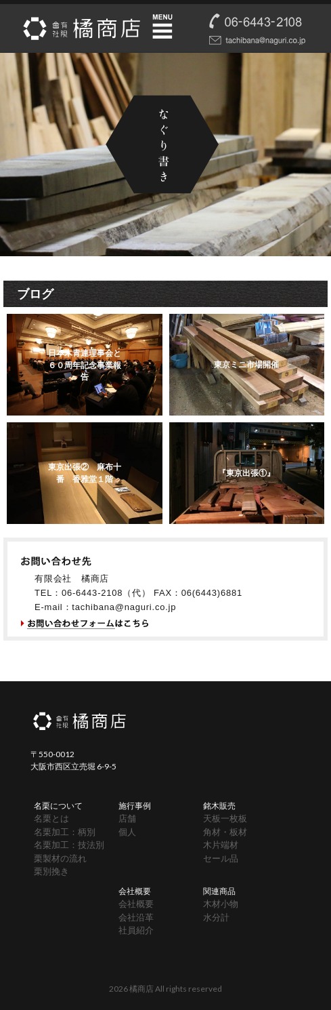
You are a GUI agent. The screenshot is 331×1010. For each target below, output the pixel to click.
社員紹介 (136, 930)
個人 (127, 831)
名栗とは (51, 818)
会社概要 (136, 903)
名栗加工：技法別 (69, 844)
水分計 (216, 917)
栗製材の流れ (60, 858)
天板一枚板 (225, 818)
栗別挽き (51, 871)
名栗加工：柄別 (64, 831)
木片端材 (220, 844)
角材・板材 (225, 831)
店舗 (127, 818)
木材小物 (220, 903)
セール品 (220, 858)
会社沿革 (136, 917)
